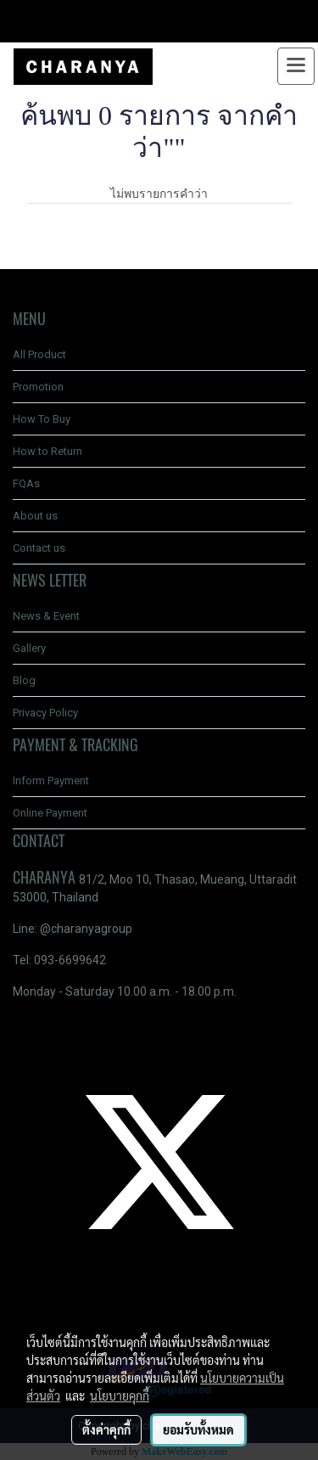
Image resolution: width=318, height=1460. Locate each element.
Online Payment (50, 812)
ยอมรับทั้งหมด (198, 1429)
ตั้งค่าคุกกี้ (106, 1429)
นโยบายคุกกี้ (119, 1395)
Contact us (39, 548)
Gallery (29, 648)
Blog (24, 680)
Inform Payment (51, 780)
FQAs (26, 483)
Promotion (38, 386)
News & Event (46, 615)
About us (35, 515)
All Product (39, 354)
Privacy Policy (45, 712)
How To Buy (41, 419)
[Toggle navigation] (296, 66)
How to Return (47, 451)
